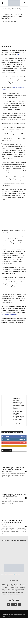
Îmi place (23, 436)
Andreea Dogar (4, 471)
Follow (23, 445)
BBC (18, 54)
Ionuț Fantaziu (4, 526)
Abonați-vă (22, 442)
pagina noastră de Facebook (9, 314)
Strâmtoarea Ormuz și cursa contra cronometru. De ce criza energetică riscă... (12, 522)
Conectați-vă (22, 439)
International (7, 8)
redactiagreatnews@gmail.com (12, 574)
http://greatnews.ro (16, 400)
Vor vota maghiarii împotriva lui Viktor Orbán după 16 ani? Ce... (13, 495)
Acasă (2, 8)
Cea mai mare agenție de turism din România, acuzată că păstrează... (12, 468)
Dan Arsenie (7, 21)
